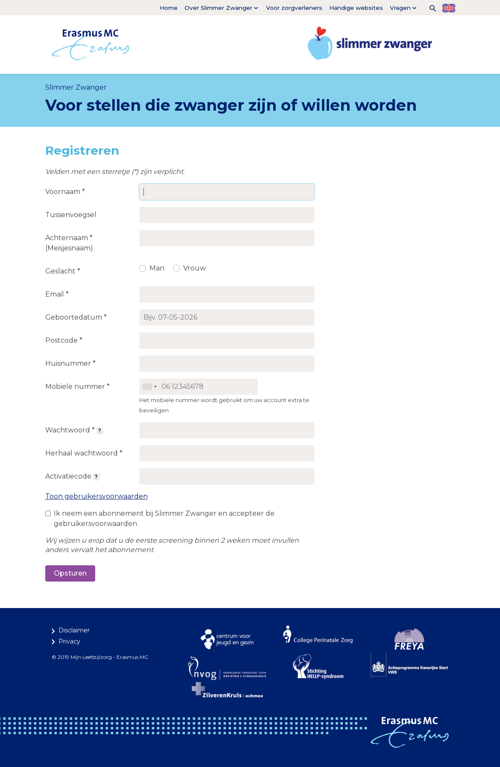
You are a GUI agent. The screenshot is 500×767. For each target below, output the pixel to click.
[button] (429, 8)
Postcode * (63, 340)
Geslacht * (62, 271)
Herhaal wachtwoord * (84, 453)
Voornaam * (65, 192)
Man (156, 268)
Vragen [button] (400, 7)
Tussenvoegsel (70, 215)
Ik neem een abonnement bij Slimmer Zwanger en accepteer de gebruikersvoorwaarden (164, 518)
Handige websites (356, 7)
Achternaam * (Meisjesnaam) (69, 243)
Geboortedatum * (76, 317)
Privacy (69, 641)
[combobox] (149, 386)
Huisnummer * (70, 363)
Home (169, 7)
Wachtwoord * (74, 430)
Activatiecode (72, 476)
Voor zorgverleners (294, 7)
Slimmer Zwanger (76, 87)
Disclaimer (74, 630)
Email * (57, 294)
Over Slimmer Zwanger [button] (218, 7)
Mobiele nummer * (77, 386)
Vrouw (194, 268)
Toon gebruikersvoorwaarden (96, 496)
